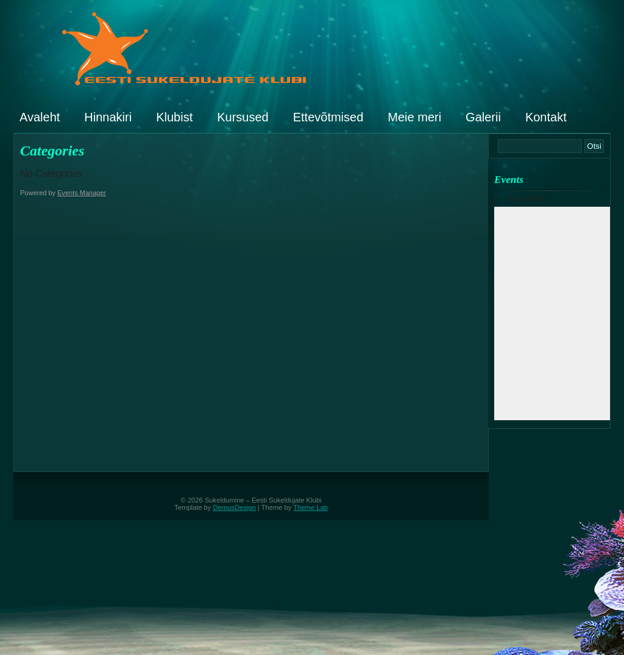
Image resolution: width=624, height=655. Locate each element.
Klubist (174, 117)
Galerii (483, 117)
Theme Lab (310, 507)
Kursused (243, 117)
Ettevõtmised (328, 117)
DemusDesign (234, 507)
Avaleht (40, 117)
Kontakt (546, 117)
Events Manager (81, 192)
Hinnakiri (108, 117)
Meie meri (414, 117)
